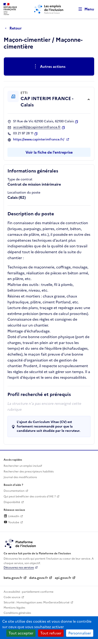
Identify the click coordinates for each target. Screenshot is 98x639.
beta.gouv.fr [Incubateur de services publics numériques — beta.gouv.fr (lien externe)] (13, 577)
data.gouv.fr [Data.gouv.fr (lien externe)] (38, 577)
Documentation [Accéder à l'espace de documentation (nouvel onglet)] (14, 491)
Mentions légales (14, 608)
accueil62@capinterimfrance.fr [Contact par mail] (37, 127)
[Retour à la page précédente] (15, 28)
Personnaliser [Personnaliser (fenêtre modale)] (79, 633)
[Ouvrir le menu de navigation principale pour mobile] (84, 9)
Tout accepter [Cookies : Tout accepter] (21, 633)
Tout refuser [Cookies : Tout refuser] (50, 633)
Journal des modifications (20, 477)
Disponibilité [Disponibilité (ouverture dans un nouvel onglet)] (12, 502)
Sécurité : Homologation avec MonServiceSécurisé (36, 602)
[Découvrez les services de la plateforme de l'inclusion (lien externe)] (21, 543)
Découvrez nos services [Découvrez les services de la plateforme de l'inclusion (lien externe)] (19, 567)
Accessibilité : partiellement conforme (28, 592)
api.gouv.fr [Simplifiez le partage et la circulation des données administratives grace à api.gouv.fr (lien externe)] (63, 577)
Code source (12, 597)
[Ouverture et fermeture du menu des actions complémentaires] (49, 66)
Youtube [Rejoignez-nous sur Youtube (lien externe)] (11, 522)
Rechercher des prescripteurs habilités (29, 471)
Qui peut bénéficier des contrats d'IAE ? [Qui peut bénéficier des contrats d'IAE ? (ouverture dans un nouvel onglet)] (30, 496)
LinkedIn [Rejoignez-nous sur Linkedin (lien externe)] (11, 516)
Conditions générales (17, 613)
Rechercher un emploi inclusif (23, 466)
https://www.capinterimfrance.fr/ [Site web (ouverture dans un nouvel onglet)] (39, 139)
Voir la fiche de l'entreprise (49, 152)
